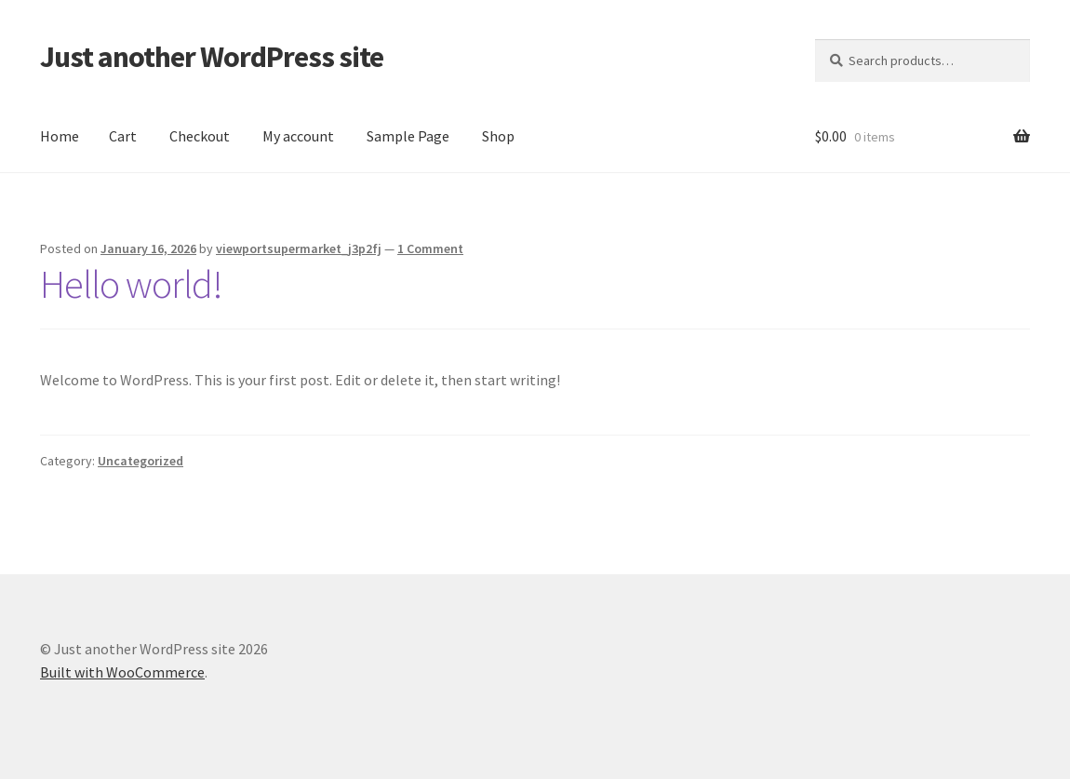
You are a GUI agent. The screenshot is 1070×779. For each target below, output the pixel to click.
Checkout (199, 136)
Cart (123, 136)
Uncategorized (140, 460)
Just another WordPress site (211, 56)
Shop (498, 136)
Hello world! (131, 284)
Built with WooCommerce (122, 672)
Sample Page (408, 136)
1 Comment (430, 248)
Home (59, 136)
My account (298, 136)
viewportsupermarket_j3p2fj (298, 248)
